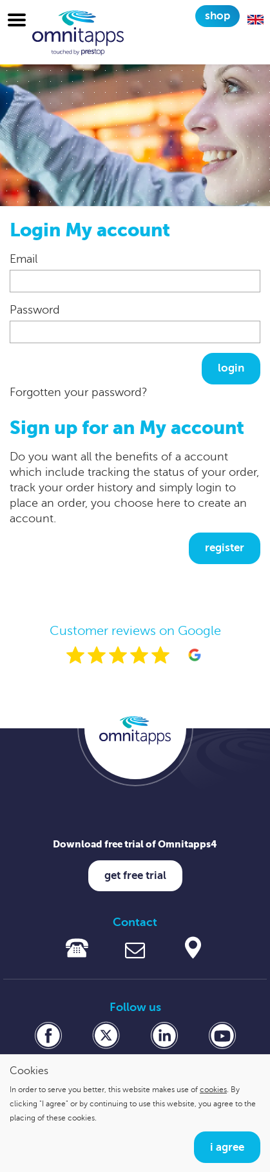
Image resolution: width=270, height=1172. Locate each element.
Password (35, 309)
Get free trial (135, 875)
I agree (227, 1147)
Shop (217, 16)
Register (224, 548)
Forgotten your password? (79, 392)
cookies (213, 1089)
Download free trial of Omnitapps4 (135, 843)
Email (23, 258)
